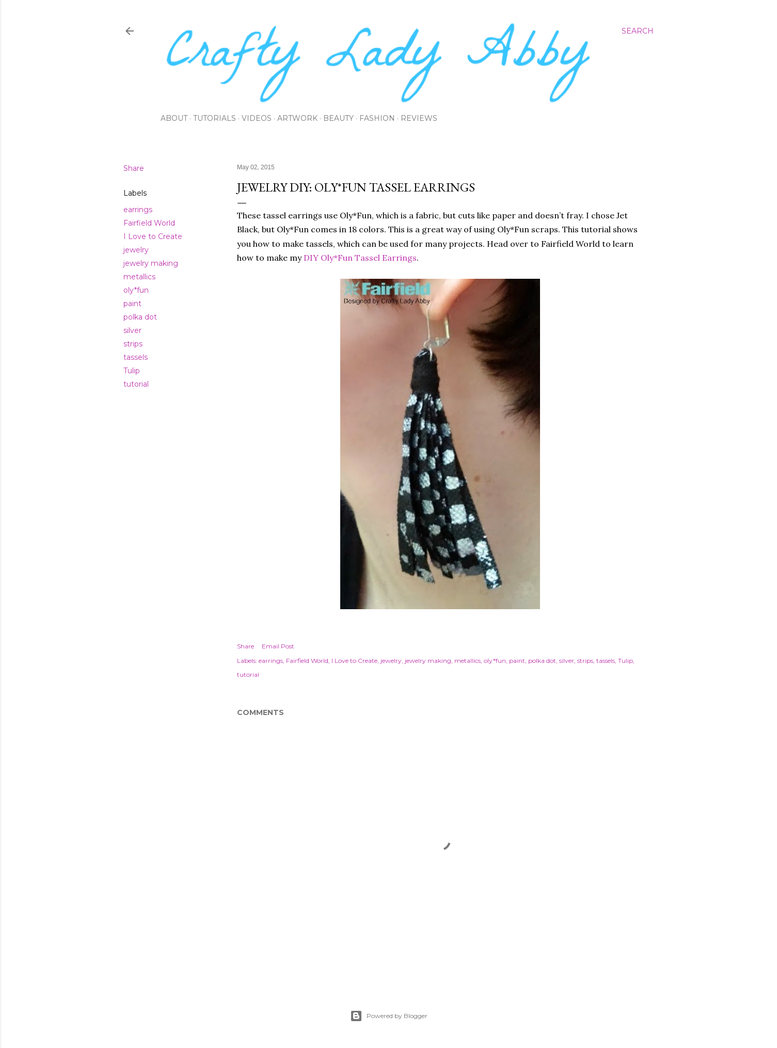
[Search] (638, 31)
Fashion (377, 118)
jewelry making (150, 263)
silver (132, 330)
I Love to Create (152, 236)
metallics (139, 276)
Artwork (297, 118)
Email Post (278, 646)
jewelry (136, 250)
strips (132, 343)
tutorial (136, 384)
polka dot (140, 317)
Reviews (419, 118)
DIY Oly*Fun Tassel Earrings (360, 257)
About (174, 118)
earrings (137, 209)
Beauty (338, 118)
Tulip (131, 370)
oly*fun (136, 290)
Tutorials (214, 118)
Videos (257, 118)
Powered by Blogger (388, 1016)
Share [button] (133, 168)
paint (132, 303)
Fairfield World (149, 223)
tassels (135, 357)
